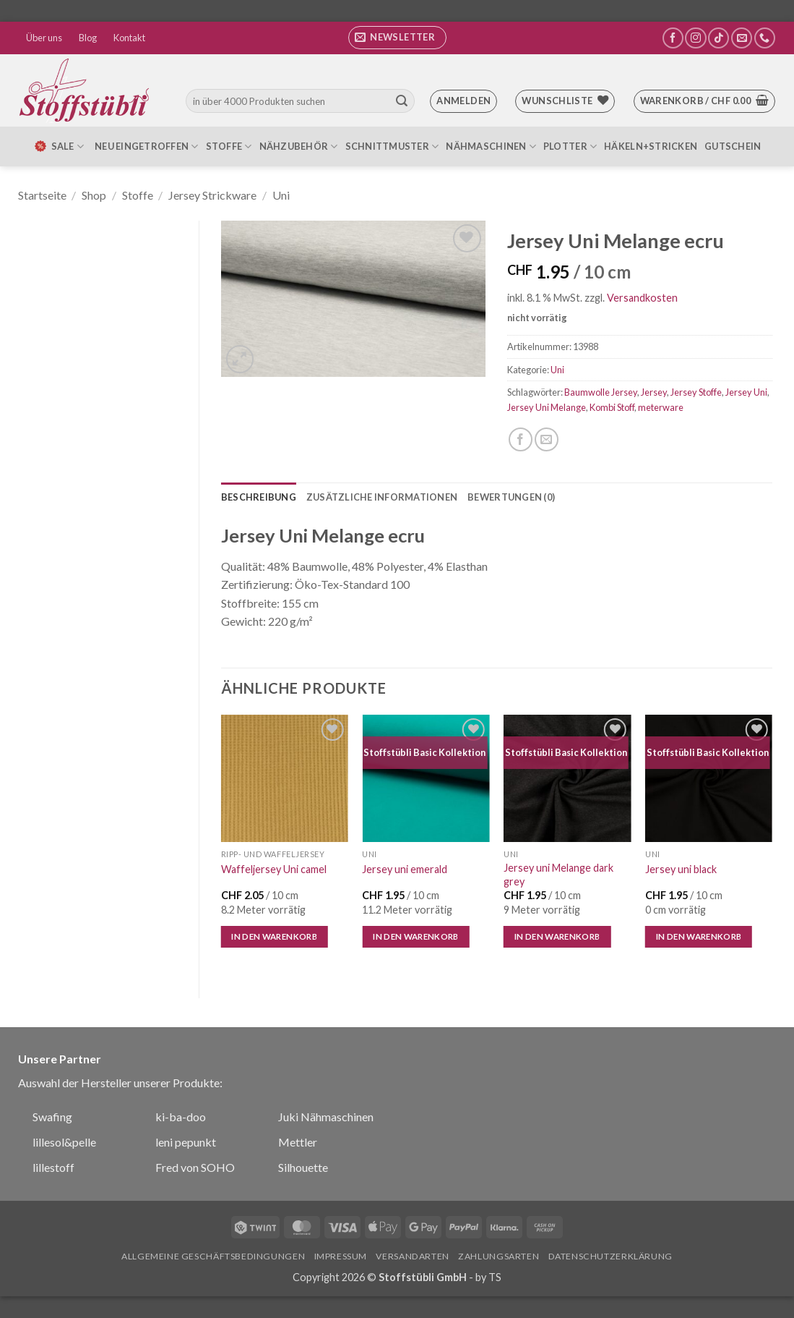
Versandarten (412, 1256)
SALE (58, 146)
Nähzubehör (298, 146)
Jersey (654, 392)
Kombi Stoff (612, 407)
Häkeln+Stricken (650, 146)
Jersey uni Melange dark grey (558, 875)
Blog (88, 37)
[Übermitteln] (401, 101)
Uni (281, 195)
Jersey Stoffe (696, 392)
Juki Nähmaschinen (326, 1116)
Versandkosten (642, 298)
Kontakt (129, 37)
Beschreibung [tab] (258, 497)
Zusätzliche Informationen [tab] (381, 497)
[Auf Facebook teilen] (520, 439)
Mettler (297, 1142)
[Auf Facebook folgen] (673, 37)
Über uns (44, 37)
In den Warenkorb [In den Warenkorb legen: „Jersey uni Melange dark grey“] (557, 936)
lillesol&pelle (64, 1142)
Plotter (570, 146)
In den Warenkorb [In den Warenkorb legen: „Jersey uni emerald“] (416, 936)
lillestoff (53, 1167)
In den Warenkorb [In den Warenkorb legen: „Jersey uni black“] (699, 936)
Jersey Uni (746, 392)
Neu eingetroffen (147, 146)
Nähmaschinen (491, 146)
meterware (660, 407)
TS (494, 1277)
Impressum (341, 1256)
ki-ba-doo (180, 1116)
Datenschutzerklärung (610, 1256)
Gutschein (732, 146)
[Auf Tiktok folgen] (718, 37)
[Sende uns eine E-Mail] (741, 37)
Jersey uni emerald (404, 869)
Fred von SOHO (195, 1167)
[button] (397, 37)
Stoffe (229, 146)
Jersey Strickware (212, 195)
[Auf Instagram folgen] (695, 37)
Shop (94, 195)
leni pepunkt (185, 1142)
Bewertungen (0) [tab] (511, 497)
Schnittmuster (392, 146)
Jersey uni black (681, 869)
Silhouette (303, 1167)
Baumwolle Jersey (600, 392)
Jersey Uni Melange (546, 407)
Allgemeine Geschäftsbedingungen (213, 1256)
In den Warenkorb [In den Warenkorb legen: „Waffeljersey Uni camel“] (274, 936)
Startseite (42, 195)
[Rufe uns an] (764, 37)
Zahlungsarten (498, 1256)
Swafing (52, 1116)
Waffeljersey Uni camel (274, 869)
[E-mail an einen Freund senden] (546, 439)
